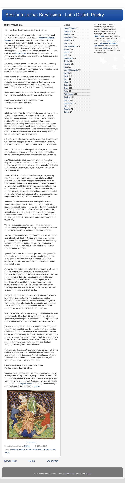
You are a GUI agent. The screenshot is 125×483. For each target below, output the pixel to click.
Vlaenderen (68, 103)
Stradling (67, 97)
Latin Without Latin (49, 449)
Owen (66, 88)
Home (32, 461)
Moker (66, 76)
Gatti (65, 55)
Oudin (66, 85)
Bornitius (67, 34)
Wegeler (67, 109)
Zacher (66, 112)
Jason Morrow (70, 473)
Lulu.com (110, 41)
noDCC (7, 452)
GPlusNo (29, 449)
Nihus (66, 82)
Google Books (20, 53)
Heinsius (67, 64)
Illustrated (37, 449)
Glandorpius (68, 58)
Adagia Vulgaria (70, 28)
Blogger (88, 473)
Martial (66, 73)
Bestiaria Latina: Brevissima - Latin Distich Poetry (55, 14)
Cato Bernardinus (70, 46)
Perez (66, 91)
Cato (65, 43)
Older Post (52, 461)
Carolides (67, 40)
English (22, 449)
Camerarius (68, 37)
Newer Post (10, 461)
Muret (66, 79)
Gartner (67, 52)
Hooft (66, 67)
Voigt (66, 106)
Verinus (66, 100)
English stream (26, 384)
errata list (106, 48)
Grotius (66, 61)
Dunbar (66, 49)
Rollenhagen (68, 94)
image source (31, 442)
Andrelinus (14, 449)
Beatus (37, 386)
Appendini (67, 31)
